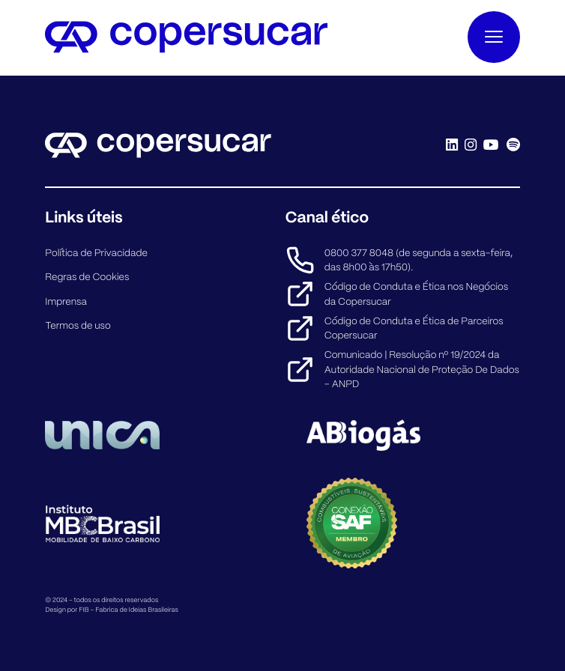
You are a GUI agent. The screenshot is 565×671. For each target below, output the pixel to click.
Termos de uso (77, 325)
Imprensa (66, 301)
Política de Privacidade (96, 252)
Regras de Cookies (87, 276)
